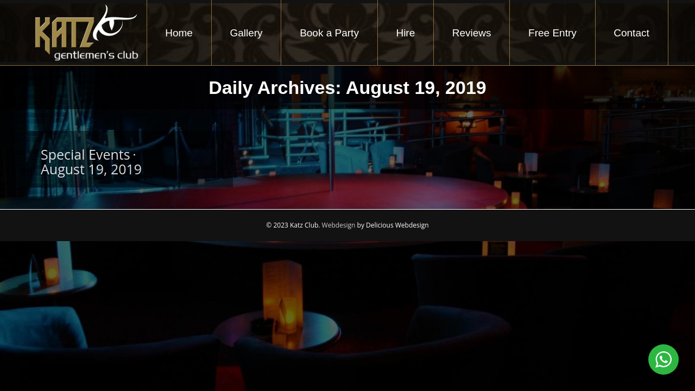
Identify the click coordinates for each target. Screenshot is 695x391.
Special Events (85, 154)
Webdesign (339, 225)
